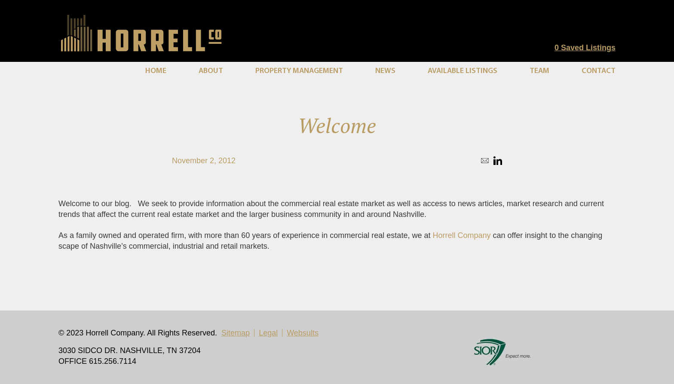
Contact (599, 71)
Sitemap (235, 333)
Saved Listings (585, 47)
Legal (268, 333)
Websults (303, 333)
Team (539, 71)
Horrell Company (461, 235)
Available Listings (462, 71)
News (385, 71)
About (211, 71)
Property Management (299, 71)
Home (155, 71)
